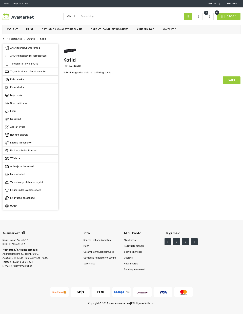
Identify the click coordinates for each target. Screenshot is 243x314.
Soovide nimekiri (133, 251)
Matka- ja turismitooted (30, 150)
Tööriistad (30, 158)
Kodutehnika (30, 87)
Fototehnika (30, 79)
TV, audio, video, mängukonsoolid (30, 71)
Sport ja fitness (30, 103)
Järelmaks (89, 263)
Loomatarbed (30, 174)
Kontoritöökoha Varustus (97, 240)
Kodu (30, 111)
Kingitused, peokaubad (20, 198)
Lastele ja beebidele (30, 142)
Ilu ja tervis (30, 95)
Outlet (11, 206)
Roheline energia (30, 135)
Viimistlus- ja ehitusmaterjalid (30, 182)
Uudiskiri (128, 257)
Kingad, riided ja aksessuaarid (30, 190)
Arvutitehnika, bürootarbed (30, 48)
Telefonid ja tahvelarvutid (30, 64)
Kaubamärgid (131, 263)
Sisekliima (30, 119)
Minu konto (130, 240)
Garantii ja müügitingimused (99, 251)
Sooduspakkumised (134, 269)
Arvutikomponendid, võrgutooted (30, 56)
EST (214, 4)
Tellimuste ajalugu (134, 246)
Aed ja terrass (30, 127)
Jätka (231, 80)
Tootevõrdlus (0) (72, 66)
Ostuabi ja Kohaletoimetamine (100, 257)
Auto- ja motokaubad (30, 166)
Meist (86, 246)
